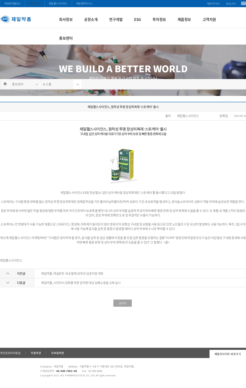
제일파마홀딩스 (12, 3)
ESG (137, 19)
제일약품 (34, 3)
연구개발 (116, 19)
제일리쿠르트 (213, 3)
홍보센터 (66, 38)
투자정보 (159, 19)
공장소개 (91, 19)
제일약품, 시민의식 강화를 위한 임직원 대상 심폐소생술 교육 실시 (81, 282)
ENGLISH (231, 3)
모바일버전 (57, 353)
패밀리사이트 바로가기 (228, 354)
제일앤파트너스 (84, 3)
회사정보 (66, 19)
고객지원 (209, 19)
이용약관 (36, 353)
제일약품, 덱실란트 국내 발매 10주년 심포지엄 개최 (72, 273)
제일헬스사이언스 (58, 3)
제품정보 (184, 19)
